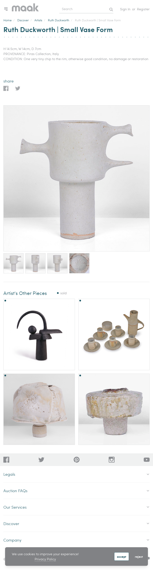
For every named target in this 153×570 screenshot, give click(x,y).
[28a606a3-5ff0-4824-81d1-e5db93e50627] (112, 460)
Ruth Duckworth (58, 20)
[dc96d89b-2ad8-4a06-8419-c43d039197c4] (6, 460)
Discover (23, 20)
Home (7, 20)
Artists (38, 20)
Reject (139, 556)
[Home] (25, 9)
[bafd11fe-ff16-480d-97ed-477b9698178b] (77, 460)
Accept (121, 556)
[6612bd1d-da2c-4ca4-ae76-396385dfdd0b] (147, 460)
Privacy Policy (45, 559)
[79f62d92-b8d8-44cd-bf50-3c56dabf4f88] (41, 460)
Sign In (125, 9)
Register (143, 9)
